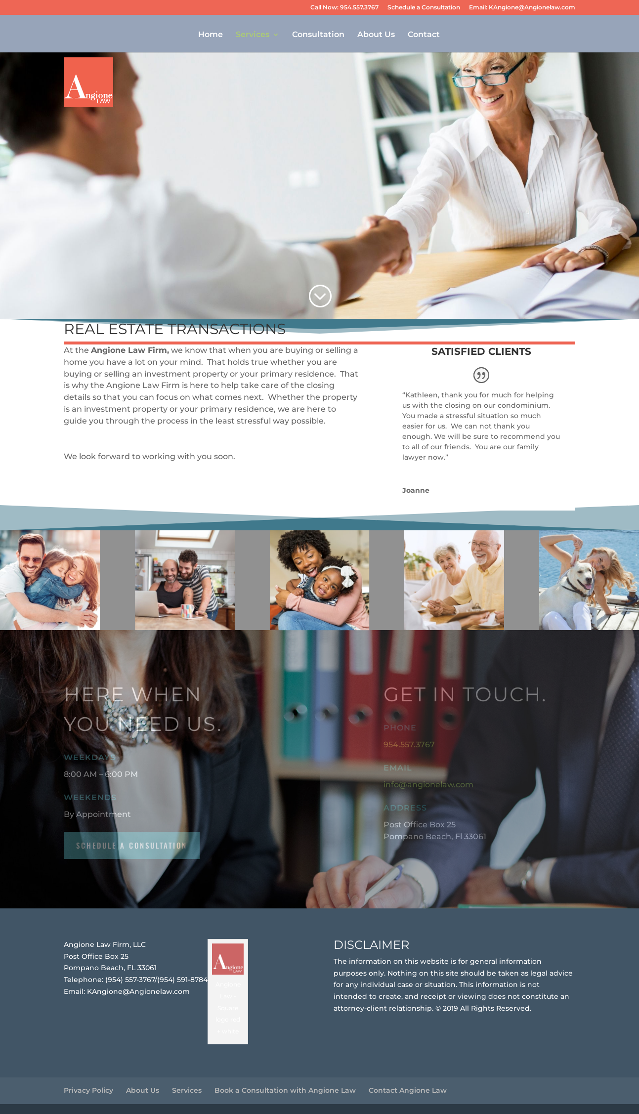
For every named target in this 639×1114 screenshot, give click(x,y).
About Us (376, 35)
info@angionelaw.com (428, 784)
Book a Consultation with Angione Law (285, 1090)
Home (210, 35)
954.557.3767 (409, 744)
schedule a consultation (131, 845)
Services (252, 35)
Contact (424, 35)
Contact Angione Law (408, 1090)
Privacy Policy (88, 1090)
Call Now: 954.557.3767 (344, 7)
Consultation (318, 35)
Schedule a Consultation (423, 7)
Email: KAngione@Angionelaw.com (522, 7)
